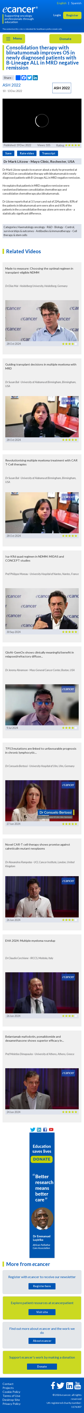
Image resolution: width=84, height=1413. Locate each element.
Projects (8, 1388)
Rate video (27, 153)
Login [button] (57, 15)
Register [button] (72, 15)
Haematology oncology (31, 227)
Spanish (76, 3)
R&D (50, 227)
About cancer (42, 1340)
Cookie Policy (11, 1392)
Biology (58, 227)
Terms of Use (11, 1396)
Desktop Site (11, 1399)
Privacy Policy (11, 1403)
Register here (42, 1286)
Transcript (48, 153)
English (61, 3)
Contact (8, 1384)
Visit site (42, 1312)
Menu (14, 38)
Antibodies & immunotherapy (53, 231)
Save (8, 153)
